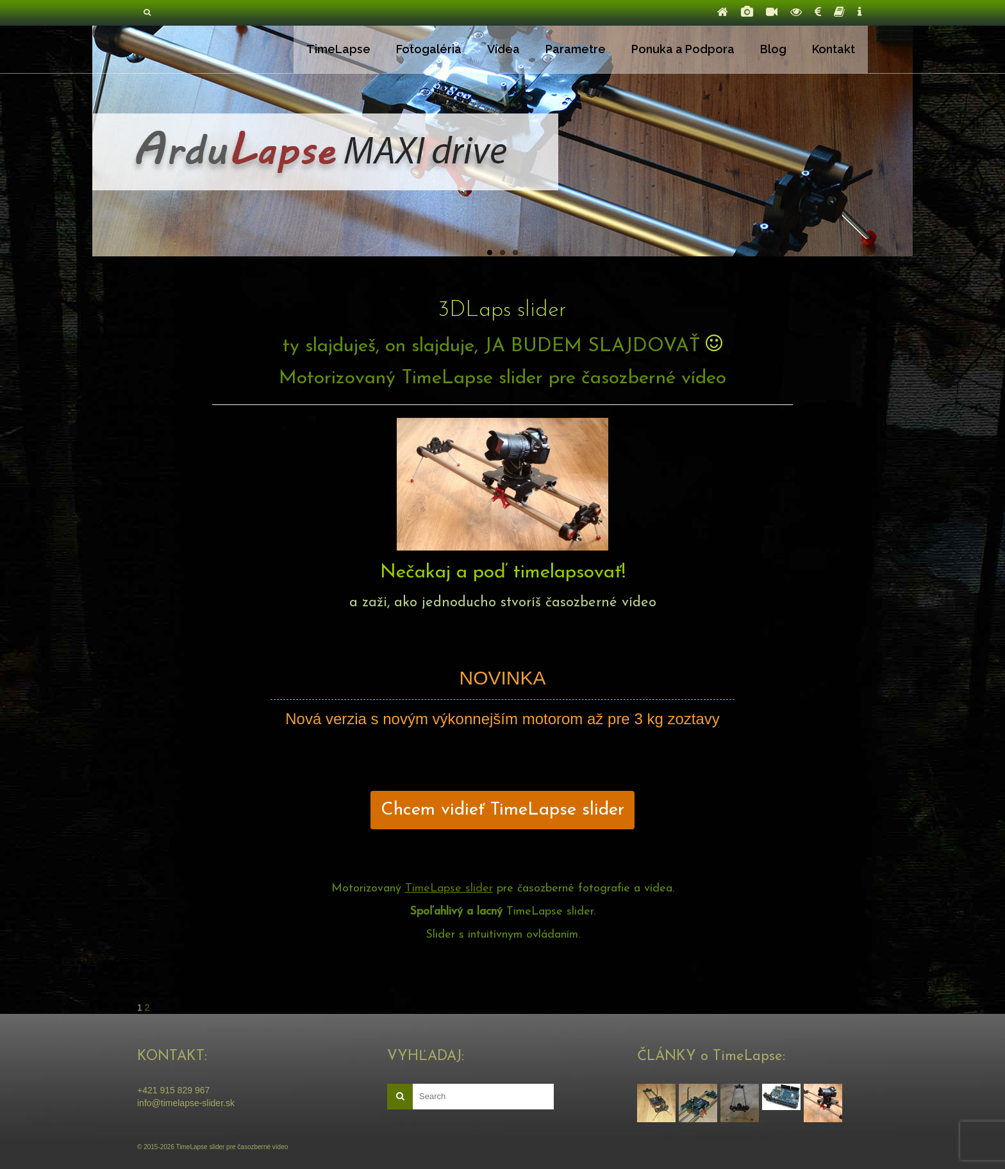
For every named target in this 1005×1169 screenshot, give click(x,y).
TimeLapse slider (449, 889)
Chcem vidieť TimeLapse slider (502, 810)
